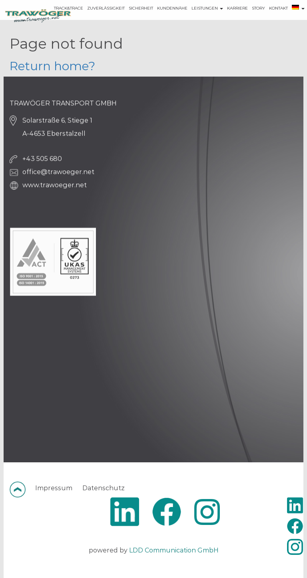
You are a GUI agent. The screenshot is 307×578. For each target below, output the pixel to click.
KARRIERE (225, 19)
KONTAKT (266, 19)
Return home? (52, 66)
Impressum (53, 488)
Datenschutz (103, 488)
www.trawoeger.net (54, 187)
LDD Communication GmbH (174, 550)
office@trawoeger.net (58, 174)
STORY (246, 19)
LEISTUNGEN (195, 19)
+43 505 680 (42, 161)
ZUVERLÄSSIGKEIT (94, 19)
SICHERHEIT (129, 19)
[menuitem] (286, 20)
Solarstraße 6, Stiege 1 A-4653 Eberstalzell (57, 129)
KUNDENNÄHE (161, 19)
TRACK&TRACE (57, 19)
